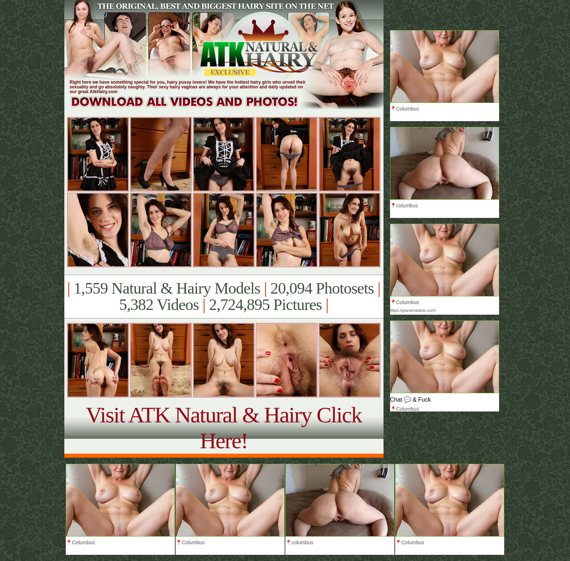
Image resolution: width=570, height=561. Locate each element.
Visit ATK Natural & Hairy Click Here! (224, 427)
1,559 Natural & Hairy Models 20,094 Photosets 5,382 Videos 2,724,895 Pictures (223, 296)
